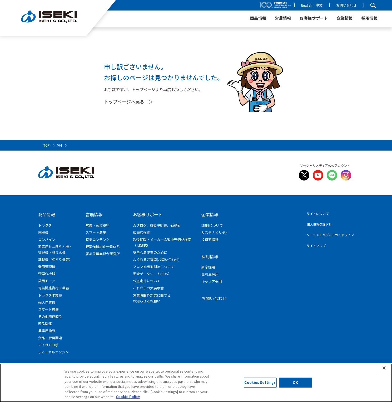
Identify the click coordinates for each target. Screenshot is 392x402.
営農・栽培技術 (98, 225)
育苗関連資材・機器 (53, 287)
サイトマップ (316, 245)
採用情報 (209, 256)
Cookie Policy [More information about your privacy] (128, 396)
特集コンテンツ (98, 239)
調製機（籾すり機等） (55, 259)
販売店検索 (141, 232)
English (306, 5)
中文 (319, 5)
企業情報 (209, 214)
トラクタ (45, 225)
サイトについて (318, 213)
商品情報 (46, 214)
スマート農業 (96, 232)
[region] (196, 382)
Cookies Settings (260, 382)
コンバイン (46, 239)
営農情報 (94, 214)
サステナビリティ (215, 232)
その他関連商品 (50, 316)
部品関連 (45, 323)
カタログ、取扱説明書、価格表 (157, 225)
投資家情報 (210, 239)
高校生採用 (210, 274)
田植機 (43, 232)
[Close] (384, 368)
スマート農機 (48, 309)
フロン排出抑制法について (153, 266)
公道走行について (146, 280)
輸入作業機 (46, 302)
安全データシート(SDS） (152, 273)
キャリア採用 (211, 281)
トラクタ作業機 (50, 295)
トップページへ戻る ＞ (128, 101)
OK (295, 382)
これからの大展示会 (148, 287)
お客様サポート (147, 214)
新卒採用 (208, 267)
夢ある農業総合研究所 (103, 253)
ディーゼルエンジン (53, 351)
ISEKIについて (212, 225)
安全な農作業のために (150, 252)
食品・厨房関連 (50, 337)
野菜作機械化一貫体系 (103, 246)
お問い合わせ (346, 5)
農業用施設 (46, 330)
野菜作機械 (46, 273)
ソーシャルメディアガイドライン (330, 235)
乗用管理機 (46, 266)
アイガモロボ (48, 344)
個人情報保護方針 (319, 224)
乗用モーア (46, 280)
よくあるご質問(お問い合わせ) (156, 259)
